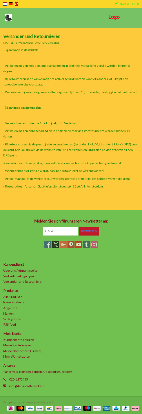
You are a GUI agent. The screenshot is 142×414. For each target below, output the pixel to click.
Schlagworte (12, 319)
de (11, 4)
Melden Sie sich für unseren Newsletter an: (71, 221)
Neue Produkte (13, 302)
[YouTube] (78, 244)
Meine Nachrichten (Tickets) (22, 351)
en (16, 4)
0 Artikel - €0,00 (127, 4)
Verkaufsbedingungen (18, 276)
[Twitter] (55, 244)
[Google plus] (63, 244)
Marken (8, 313)
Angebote (10, 308)
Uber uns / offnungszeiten (21, 270)
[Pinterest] (71, 244)
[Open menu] (8, 17)
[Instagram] (94, 244)
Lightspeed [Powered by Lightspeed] (46, 402)
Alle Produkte (12, 297)
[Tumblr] (86, 244)
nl (5, 4)
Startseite (10, 42)
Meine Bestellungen (17, 345)
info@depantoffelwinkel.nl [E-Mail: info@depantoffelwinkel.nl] (27, 386)
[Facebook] (47, 244)
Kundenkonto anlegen (18, 340)
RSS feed (9, 324)
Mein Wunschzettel (16, 356)
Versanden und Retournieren (39, 42)
